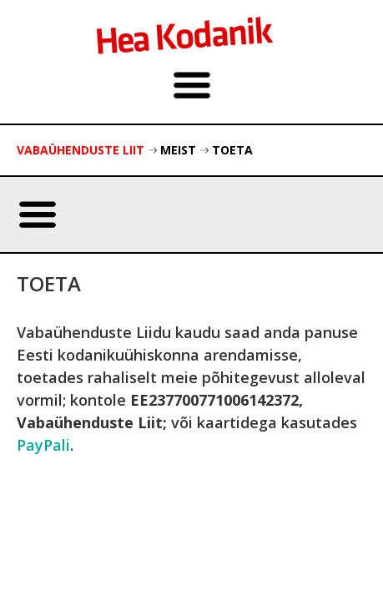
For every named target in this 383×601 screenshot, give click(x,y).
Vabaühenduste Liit (80, 150)
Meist (178, 150)
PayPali (43, 445)
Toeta (232, 150)
